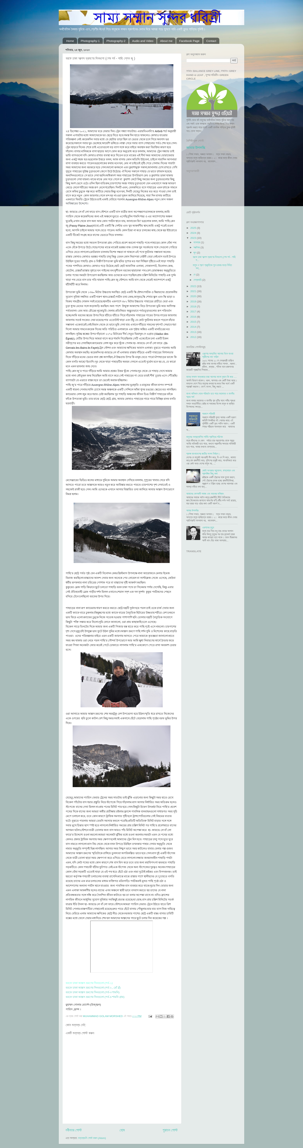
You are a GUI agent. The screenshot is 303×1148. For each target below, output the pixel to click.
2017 (193, 311)
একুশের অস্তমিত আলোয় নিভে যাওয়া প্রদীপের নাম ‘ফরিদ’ (217, 355)
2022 (193, 286)
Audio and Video (142, 41)
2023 (193, 237)
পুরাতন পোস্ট (170, 1130)
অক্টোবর (196, 247)
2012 (193, 337)
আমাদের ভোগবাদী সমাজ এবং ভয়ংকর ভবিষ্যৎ (205, 493)
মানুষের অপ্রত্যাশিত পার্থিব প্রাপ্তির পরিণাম (204, 436)
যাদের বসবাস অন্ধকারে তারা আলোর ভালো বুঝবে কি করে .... (211, 376)
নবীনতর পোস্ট (74, 1130)
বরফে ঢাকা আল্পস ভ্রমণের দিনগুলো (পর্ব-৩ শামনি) (92, 992)
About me (166, 41)
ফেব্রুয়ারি (197, 279)
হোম (122, 1130)
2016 (193, 316)
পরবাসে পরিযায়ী (208, 413)
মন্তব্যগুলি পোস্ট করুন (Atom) (92, 1138)
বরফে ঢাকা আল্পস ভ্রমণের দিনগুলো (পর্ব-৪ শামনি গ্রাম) (95, 997)
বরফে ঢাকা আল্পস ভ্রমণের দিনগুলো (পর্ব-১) (89, 983)
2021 (193, 291)
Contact (211, 41)
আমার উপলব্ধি (195, 147)
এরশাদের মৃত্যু (208, 527)
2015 (193, 321)
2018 (193, 306)
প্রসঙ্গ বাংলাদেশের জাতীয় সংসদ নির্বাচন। (203, 453)
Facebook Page (189, 41)
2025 (193, 227)
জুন (195, 252)
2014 (193, 326)
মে (194, 274)
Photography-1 (90, 41)
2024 (193, 232)
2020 (193, 296)
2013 (193, 332)
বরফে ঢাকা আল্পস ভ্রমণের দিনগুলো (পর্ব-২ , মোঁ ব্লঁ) (93, 987)
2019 (193, 301)
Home (70, 41)
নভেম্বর (197, 242)
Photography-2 (115, 41)
